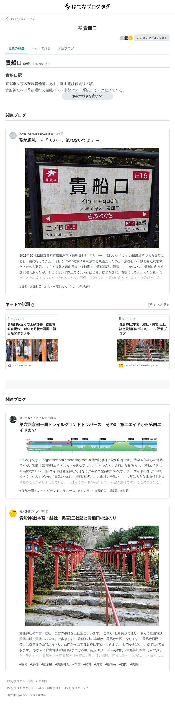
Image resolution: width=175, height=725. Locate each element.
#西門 (123, 664)
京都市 (10, 84)
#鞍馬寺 (111, 664)
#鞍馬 (113, 491)
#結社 (87, 664)
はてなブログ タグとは (19, 688)
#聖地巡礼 (84, 286)
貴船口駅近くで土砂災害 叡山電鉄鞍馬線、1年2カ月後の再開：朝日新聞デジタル (32, 329)
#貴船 (23, 286)
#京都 (34, 664)
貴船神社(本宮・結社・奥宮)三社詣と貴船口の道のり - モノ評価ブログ (143, 329)
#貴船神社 (62, 664)
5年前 (44, 511)
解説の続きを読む (87, 96)
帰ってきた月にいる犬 (33, 418)
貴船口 (11, 75)
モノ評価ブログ (29, 511)
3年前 (59, 133)
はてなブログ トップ (20, 19)
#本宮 (76, 664)
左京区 (21, 84)
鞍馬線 (80, 84)
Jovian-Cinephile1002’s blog (36, 133)
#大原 (124, 491)
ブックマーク (16, 319)
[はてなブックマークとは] (33, 304)
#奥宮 (98, 664)
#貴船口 (36, 286)
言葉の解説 (16, 48)
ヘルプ (40, 688)
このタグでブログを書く (152, 37)
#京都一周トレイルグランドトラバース (47, 491)
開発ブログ (54, 688)
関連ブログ (66, 48)
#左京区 (47, 664)
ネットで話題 (41, 48)
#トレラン (85, 491)
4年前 (53, 418)
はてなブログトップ (76, 688)
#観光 (23, 664)
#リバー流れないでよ (59, 286)
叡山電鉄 (67, 84)
